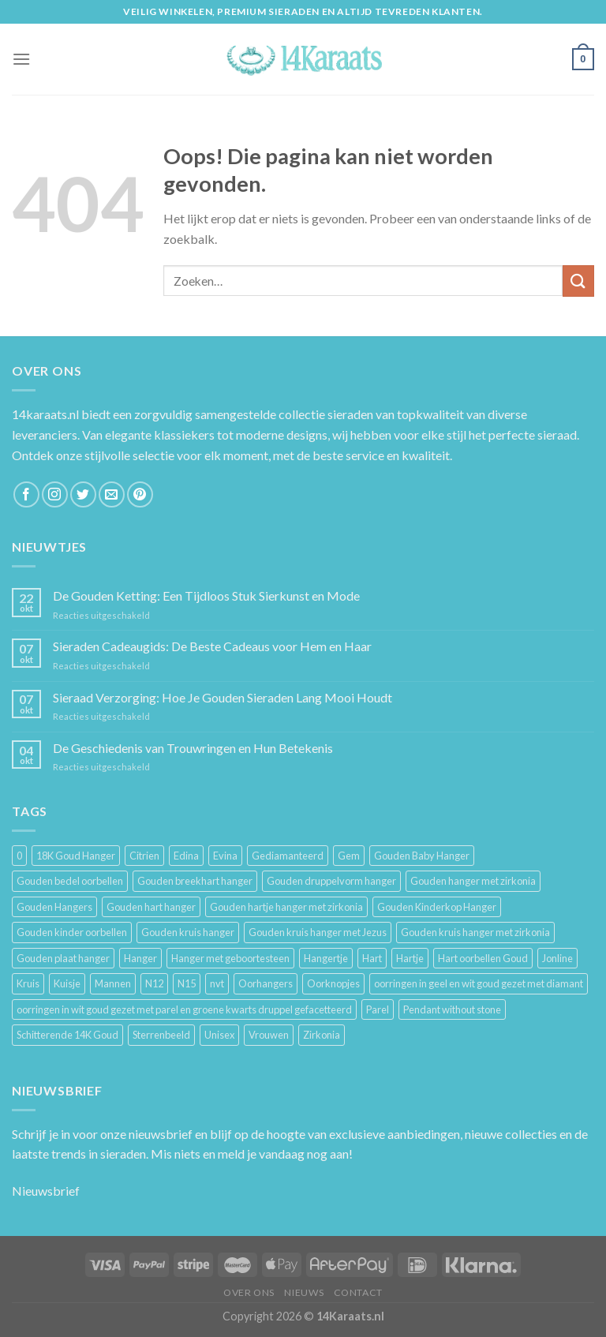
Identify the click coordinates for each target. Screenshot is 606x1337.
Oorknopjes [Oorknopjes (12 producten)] (333, 983)
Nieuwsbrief (46, 1190)
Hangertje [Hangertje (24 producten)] (326, 958)
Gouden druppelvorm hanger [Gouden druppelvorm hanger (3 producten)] (331, 880)
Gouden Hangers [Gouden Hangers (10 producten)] (54, 907)
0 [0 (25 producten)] (19, 855)
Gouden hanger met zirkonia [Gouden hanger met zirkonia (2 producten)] (473, 880)
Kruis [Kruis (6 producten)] (28, 983)
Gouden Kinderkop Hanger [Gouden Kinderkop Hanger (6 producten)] (436, 907)
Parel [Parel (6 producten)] (377, 1009)
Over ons (249, 1292)
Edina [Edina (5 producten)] (186, 855)
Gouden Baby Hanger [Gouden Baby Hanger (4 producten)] (421, 855)
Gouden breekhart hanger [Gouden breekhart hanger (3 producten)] (194, 880)
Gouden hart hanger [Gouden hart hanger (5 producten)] (151, 907)
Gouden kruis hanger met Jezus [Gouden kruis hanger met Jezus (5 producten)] (318, 932)
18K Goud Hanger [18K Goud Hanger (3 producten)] (75, 855)
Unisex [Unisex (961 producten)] (219, 1034)
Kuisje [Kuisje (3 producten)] (67, 983)
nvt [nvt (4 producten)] (217, 983)
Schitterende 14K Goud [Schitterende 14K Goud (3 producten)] (67, 1034)
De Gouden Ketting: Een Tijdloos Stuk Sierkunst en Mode (206, 595)
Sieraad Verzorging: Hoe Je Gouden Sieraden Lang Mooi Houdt (222, 697)
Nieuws (304, 1292)
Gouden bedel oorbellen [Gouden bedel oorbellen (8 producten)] (70, 880)
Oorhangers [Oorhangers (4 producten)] (265, 983)
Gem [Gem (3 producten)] (349, 855)
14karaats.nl (45, 413)
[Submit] (578, 280)
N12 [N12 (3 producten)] (154, 983)
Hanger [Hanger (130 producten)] (140, 958)
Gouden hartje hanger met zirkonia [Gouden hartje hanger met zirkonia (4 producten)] (286, 907)
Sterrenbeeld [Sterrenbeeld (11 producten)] (161, 1034)
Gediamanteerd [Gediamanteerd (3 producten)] (288, 855)
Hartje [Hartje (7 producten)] (410, 958)
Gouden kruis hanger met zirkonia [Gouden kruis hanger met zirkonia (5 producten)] (475, 932)
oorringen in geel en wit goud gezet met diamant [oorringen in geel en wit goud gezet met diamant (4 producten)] (478, 983)
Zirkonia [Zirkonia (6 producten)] (321, 1034)
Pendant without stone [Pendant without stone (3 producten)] (452, 1009)
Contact (358, 1292)
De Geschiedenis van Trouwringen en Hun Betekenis (193, 747)
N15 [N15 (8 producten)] (187, 983)
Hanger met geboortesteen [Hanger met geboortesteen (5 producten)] (230, 958)
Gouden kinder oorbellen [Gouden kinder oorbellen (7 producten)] (72, 932)
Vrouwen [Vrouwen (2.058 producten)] (269, 1034)
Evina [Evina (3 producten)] (225, 855)
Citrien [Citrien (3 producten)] (144, 855)
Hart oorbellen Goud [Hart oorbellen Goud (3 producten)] (483, 958)
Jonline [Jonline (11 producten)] (557, 958)
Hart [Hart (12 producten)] (372, 958)
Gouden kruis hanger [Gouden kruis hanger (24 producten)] (187, 932)
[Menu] (21, 58)
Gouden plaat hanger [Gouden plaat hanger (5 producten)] (63, 958)
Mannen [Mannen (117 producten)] (113, 983)
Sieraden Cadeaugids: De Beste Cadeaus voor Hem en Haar (212, 646)
